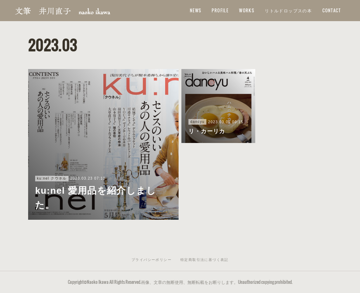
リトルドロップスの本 (288, 10)
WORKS (246, 10)
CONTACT (331, 10)
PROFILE (220, 10)
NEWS (195, 10)
